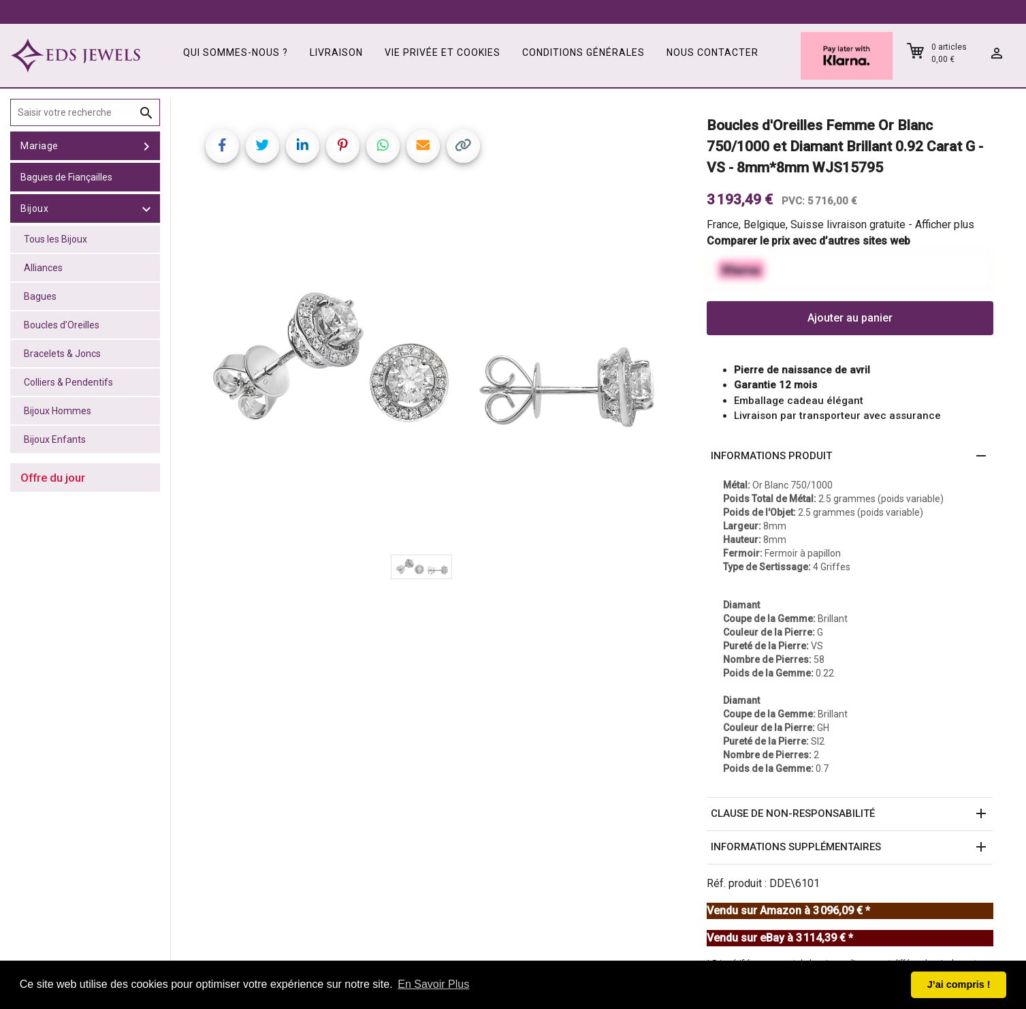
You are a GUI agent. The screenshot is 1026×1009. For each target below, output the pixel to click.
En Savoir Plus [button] (433, 984)
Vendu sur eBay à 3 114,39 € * (780, 937)
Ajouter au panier (850, 317)
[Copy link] (463, 146)
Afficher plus (944, 224)
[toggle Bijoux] (146, 208)
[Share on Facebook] (222, 146)
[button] (850, 456)
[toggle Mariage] (146, 145)
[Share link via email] (423, 146)
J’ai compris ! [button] (959, 984)
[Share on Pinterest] (342, 146)
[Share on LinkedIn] (302, 146)
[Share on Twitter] (262, 146)
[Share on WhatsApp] (383, 146)
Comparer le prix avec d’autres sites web (808, 240)
